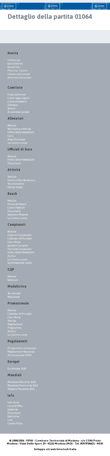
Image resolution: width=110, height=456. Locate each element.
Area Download (16, 139)
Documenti (14, 163)
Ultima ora (14, 60)
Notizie (12, 125)
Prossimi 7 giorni (18, 70)
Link (10, 419)
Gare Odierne (15, 63)
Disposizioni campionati (22, 348)
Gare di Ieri (14, 67)
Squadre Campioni (18, 245)
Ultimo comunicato (19, 74)
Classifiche (14, 241)
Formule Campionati (20, 248)
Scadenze (13, 409)
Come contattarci (17, 101)
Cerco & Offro (15, 405)
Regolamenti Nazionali (21, 351)
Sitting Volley (15, 187)
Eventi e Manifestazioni (21, 180)
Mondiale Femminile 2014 (23, 385)
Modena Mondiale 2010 (21, 388)
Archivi (12, 255)
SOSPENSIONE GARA (20, 262)
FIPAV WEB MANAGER (21, 132)
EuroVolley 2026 (17, 368)
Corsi (11, 135)
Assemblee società (18, 111)
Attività (12, 320)
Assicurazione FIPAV (20, 355)
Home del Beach (17, 204)
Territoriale (14, 293)
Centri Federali (16, 207)
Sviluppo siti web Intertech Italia (55, 449)
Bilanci (12, 108)
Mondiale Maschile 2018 (22, 381)
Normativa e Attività (19, 128)
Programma (15, 327)
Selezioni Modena (18, 214)
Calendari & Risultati (20, 238)
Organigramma (17, 94)
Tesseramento (16, 183)
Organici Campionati (20, 235)
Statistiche (13, 416)
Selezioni (13, 279)
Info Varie (13, 402)
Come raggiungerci (19, 97)
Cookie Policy (15, 423)
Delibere (13, 104)
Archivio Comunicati (19, 77)
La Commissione (17, 142)
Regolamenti (15, 324)
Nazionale (14, 296)
